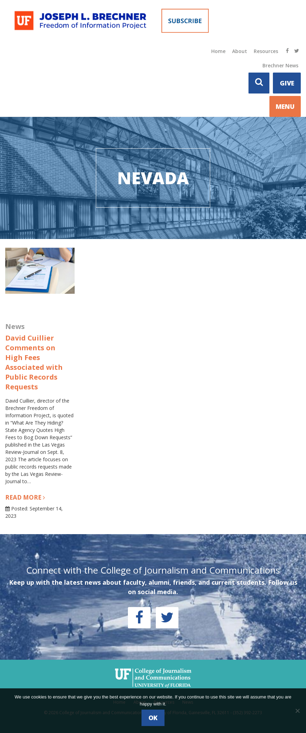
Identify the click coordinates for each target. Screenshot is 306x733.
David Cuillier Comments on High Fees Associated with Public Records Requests (34, 362)
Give (287, 83)
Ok (153, 717)
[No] (297, 710)
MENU (285, 106)
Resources (266, 51)
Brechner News (280, 65)
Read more (25, 497)
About (239, 51)
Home (218, 51)
